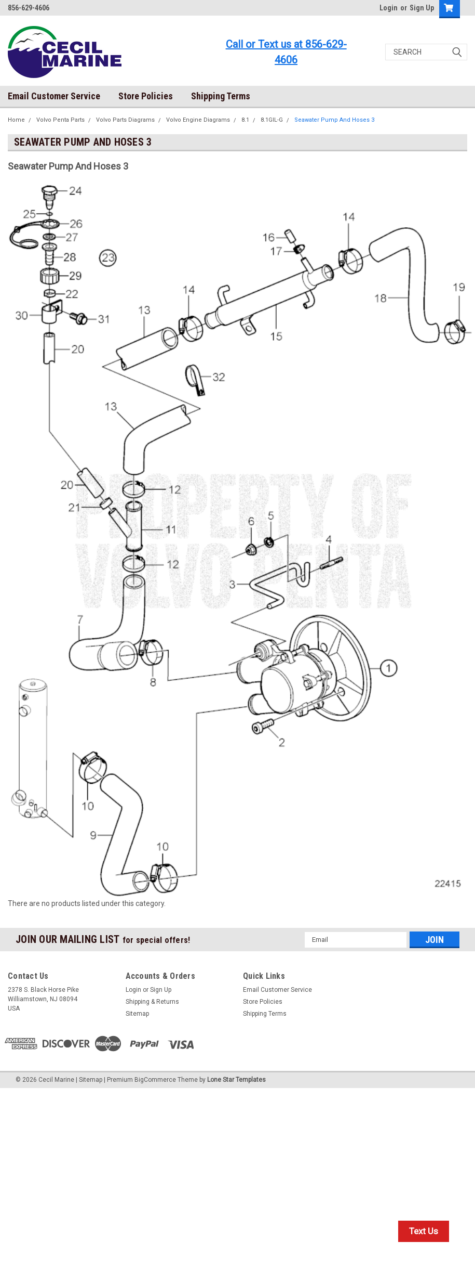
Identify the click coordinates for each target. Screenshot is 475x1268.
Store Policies (145, 95)
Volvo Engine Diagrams (198, 120)
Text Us (423, 1231)
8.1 (245, 120)
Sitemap (137, 1013)
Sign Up (422, 8)
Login (388, 8)
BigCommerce (155, 1079)
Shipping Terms (220, 95)
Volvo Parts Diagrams (125, 120)
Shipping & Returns (152, 1001)
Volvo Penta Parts (60, 120)
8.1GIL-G (272, 120)
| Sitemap (89, 1079)
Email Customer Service (54, 95)
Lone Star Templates (236, 1079)
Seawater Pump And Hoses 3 (334, 120)
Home (16, 120)
